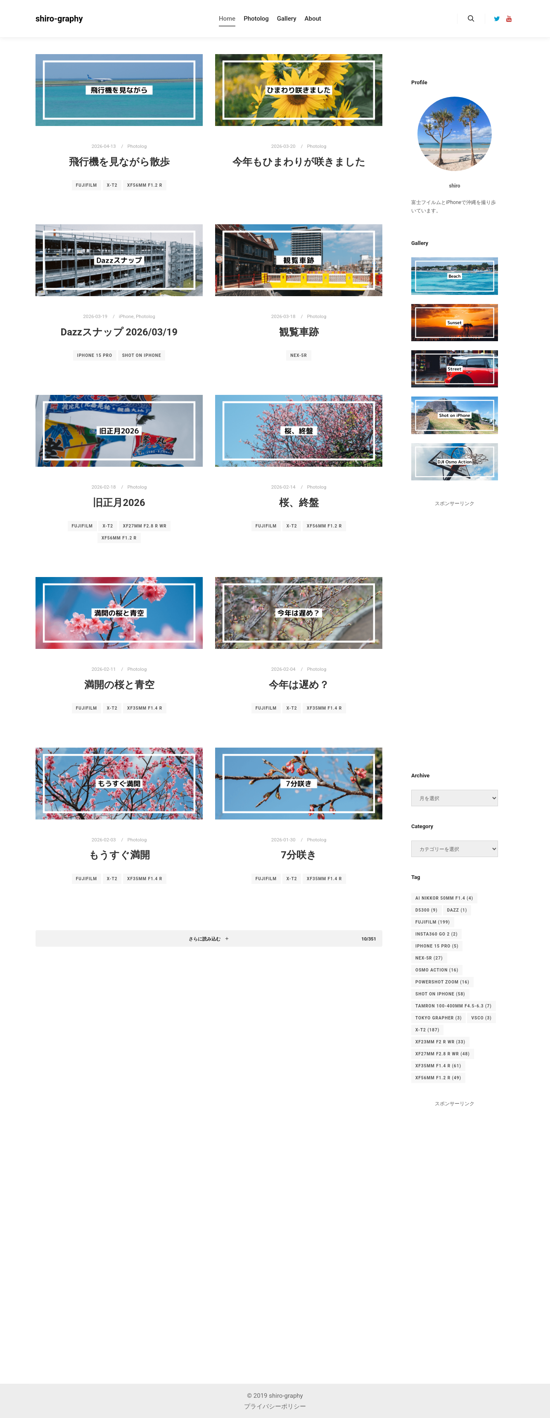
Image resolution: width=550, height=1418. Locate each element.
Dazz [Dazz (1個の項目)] (457, 910)
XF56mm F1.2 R (144, 185)
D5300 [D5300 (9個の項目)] (426, 910)
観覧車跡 (299, 332)
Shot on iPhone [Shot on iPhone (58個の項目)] (440, 994)
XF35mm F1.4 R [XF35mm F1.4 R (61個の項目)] (438, 1066)
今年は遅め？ (299, 685)
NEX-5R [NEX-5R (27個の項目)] (429, 958)
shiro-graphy (59, 19)
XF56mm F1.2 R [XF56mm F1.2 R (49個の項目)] (438, 1078)
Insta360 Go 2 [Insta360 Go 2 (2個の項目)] (436, 934)
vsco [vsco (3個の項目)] (481, 1018)
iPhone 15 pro (94, 355)
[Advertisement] (454, 631)
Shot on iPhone (141, 355)
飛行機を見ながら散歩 (119, 162)
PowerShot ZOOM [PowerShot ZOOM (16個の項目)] (442, 982)
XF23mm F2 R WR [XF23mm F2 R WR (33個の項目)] (440, 1042)
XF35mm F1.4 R (144, 708)
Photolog (137, 146)
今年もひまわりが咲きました (298, 162)
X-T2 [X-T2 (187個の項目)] (427, 1030)
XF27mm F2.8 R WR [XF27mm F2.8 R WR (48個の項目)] (442, 1054)
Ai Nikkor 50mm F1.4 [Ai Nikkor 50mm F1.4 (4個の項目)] (444, 898)
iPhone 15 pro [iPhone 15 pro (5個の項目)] (436, 946)
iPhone (126, 316)
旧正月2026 (119, 502)
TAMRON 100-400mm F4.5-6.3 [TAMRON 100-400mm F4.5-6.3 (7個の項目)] (453, 1006)
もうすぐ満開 (119, 855)
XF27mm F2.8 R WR (145, 526)
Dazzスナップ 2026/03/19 (119, 332)
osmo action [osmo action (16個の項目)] (436, 970)
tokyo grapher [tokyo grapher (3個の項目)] (438, 1018)
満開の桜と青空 (119, 685)
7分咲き (299, 855)
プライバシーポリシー (275, 1406)
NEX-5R (298, 355)
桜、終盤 (299, 502)
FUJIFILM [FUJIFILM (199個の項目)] (432, 922)
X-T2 (112, 185)
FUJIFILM (86, 185)
